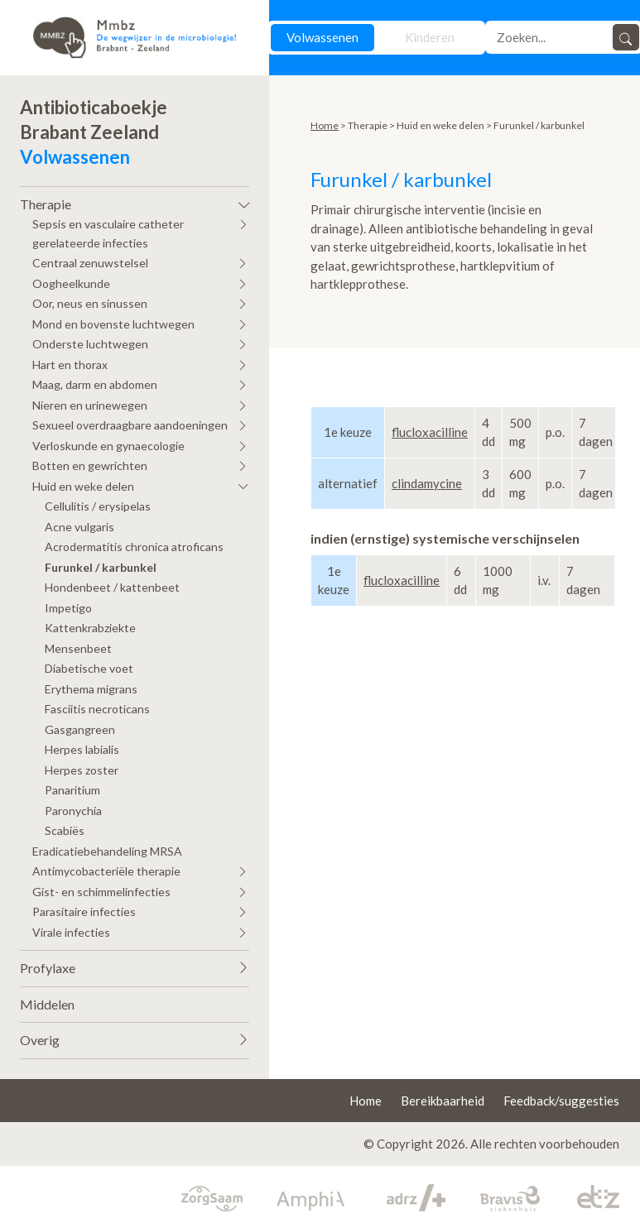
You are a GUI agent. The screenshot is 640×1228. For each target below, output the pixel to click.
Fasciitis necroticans (97, 709)
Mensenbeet (78, 648)
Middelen (47, 1004)
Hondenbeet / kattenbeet (112, 587)
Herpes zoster (81, 770)
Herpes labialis (82, 749)
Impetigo (68, 608)
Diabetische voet (89, 668)
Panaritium (72, 790)
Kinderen (430, 37)
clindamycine (427, 483)
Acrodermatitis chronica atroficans (134, 547)
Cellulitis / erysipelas (98, 506)
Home (324, 125)
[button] (134, 200)
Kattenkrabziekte (90, 628)
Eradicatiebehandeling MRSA (107, 851)
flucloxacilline (430, 432)
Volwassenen (322, 37)
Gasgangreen (80, 729)
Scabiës (64, 830)
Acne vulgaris (79, 527)
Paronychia (73, 810)
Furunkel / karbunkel (100, 567)
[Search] (550, 37)
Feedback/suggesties (561, 1100)
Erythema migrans (91, 689)
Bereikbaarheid (442, 1100)
